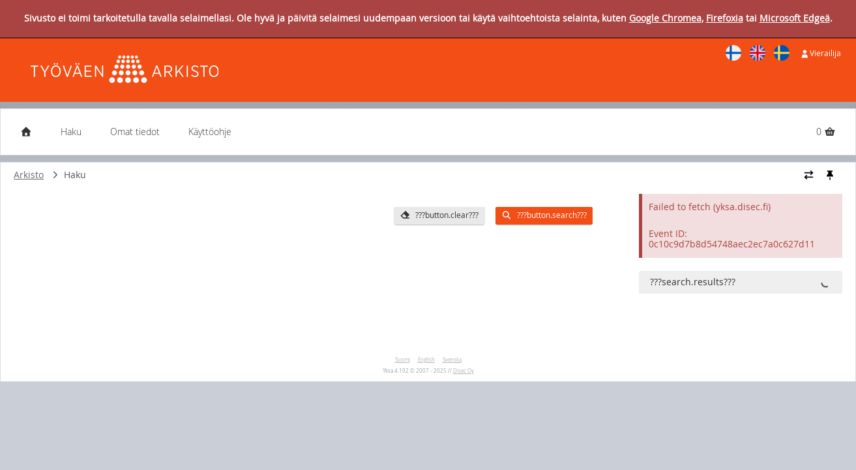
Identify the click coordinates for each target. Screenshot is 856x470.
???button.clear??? (439, 215)
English (426, 360)
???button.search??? (543, 215)
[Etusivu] (26, 132)
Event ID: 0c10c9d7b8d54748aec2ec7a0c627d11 (732, 239)
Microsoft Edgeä (795, 18)
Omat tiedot (135, 131)
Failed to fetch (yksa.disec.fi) (710, 206)
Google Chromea (665, 18)
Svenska (452, 360)
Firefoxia (724, 18)
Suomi (402, 360)
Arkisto (29, 174)
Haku (71, 131)
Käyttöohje (209, 131)
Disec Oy (463, 371)
